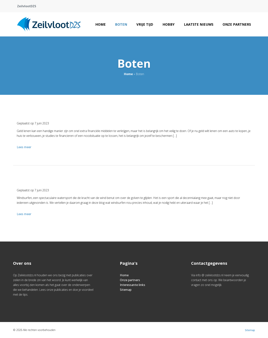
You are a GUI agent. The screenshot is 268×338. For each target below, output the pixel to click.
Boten (121, 24)
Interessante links (132, 285)
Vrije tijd (144, 24)
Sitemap (125, 290)
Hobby (168, 24)
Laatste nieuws (198, 24)
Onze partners (237, 24)
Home (100, 24)
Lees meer (24, 147)
